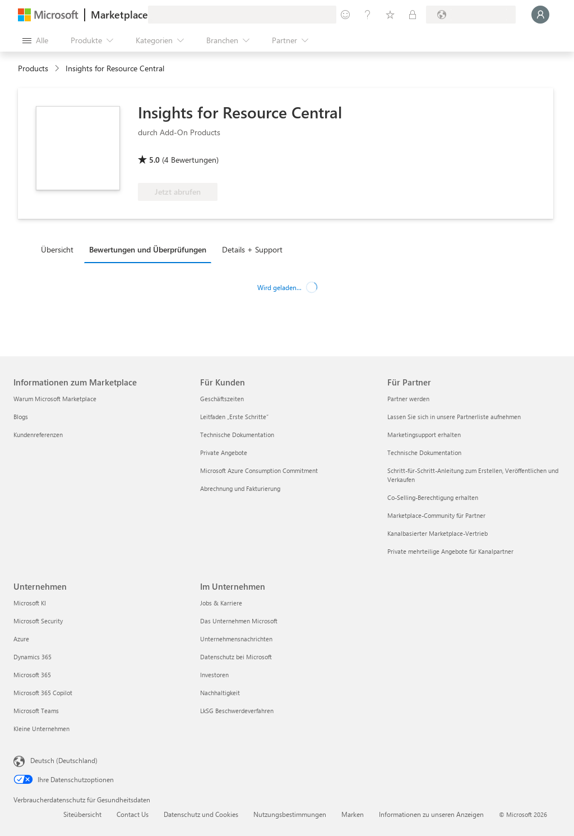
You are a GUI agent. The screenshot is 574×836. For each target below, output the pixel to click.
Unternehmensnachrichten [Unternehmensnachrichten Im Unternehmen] (236, 639)
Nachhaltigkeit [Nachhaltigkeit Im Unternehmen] (220, 692)
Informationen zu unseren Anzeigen (431, 814)
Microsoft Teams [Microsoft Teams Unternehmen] (36, 710)
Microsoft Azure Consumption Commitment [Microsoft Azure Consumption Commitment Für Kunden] (259, 470)
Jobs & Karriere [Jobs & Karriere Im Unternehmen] (221, 603)
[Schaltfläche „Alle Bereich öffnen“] (35, 40)
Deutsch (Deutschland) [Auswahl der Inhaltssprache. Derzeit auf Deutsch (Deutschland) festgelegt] (64, 760)
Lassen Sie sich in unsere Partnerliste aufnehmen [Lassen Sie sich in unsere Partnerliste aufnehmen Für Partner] (454, 416)
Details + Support (252, 249)
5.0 (154, 159)
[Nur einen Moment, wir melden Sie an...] (540, 15)
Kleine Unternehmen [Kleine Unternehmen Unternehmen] (41, 728)
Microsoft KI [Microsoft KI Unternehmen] (29, 603)
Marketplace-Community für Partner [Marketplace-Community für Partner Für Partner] (436, 515)
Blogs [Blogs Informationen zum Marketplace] (20, 416)
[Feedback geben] (345, 14)
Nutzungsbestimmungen (289, 814)
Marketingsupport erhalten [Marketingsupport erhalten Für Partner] (424, 434)
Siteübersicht (82, 814)
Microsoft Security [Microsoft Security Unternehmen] (38, 621)
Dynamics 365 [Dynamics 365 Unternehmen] (32, 657)
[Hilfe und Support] (368, 14)
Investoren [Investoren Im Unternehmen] (214, 674)
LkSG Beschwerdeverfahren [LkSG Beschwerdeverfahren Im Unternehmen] (237, 710)
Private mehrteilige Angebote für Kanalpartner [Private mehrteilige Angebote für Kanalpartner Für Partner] (450, 551)
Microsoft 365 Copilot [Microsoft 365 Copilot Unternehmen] (42, 692)
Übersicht (57, 249)
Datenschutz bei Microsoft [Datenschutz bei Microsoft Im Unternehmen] (236, 657)
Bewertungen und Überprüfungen (147, 249)
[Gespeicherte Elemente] (390, 14)
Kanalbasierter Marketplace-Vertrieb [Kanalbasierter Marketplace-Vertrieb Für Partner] (437, 533)
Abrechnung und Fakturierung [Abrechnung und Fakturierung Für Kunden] (240, 488)
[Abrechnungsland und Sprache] (471, 15)
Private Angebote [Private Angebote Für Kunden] (223, 452)
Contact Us (133, 814)
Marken (352, 814)
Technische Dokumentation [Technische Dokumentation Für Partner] (424, 452)
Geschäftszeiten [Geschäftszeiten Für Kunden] (222, 398)
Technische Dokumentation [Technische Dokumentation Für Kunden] (237, 434)
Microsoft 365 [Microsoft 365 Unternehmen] (32, 674)
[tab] (60, 249)
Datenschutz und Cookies (201, 814)
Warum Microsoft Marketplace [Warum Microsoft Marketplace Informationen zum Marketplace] (54, 398)
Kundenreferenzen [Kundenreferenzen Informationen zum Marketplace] (38, 434)
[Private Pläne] (413, 14)
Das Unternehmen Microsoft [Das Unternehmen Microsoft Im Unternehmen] (238, 621)
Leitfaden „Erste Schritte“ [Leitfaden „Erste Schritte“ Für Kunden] (234, 416)
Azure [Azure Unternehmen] (21, 639)
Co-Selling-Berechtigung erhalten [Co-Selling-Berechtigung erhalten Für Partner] (432, 497)
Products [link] (33, 68)
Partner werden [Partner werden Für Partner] (408, 398)
